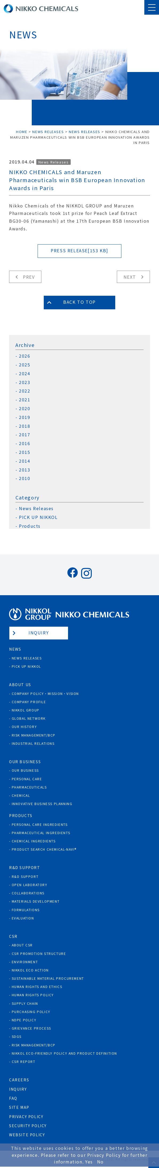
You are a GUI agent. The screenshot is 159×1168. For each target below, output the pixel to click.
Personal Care (27, 779)
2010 (24, 478)
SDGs (17, 1036)
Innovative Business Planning (42, 803)
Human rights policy (33, 995)
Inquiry (39, 632)
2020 (24, 408)
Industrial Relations (33, 743)
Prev (29, 277)
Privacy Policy (26, 1116)
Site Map (19, 1107)
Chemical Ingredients (34, 841)
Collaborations (28, 893)
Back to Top (79, 302)
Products (30, 526)
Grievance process (31, 1028)
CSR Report (23, 1061)
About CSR (22, 945)
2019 (24, 417)
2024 (24, 373)
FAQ (13, 1098)
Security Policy (28, 1125)
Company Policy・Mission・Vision (45, 693)
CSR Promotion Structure (39, 953)
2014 (24, 461)
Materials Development (36, 901)
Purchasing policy (31, 1011)
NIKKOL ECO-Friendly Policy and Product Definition (64, 1053)
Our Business (25, 770)
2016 (24, 443)
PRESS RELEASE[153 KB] (79, 250)
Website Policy (27, 1134)
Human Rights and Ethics (37, 986)
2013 (24, 470)
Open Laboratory (29, 884)
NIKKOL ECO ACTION (30, 970)
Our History (24, 726)
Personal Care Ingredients (40, 824)
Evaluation (23, 918)
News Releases (53, 162)
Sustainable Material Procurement (48, 978)
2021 (24, 399)
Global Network (29, 718)
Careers (19, 1079)
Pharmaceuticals (29, 787)
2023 (24, 382)
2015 (24, 452)
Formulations (26, 909)
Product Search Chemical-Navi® (44, 849)
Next (130, 277)
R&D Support (25, 876)
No (100, 1161)
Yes (89, 1161)
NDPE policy (24, 1020)
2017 (24, 434)
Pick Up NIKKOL (26, 666)
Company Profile (29, 701)
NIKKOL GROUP (25, 710)
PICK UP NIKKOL (38, 517)
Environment (25, 961)
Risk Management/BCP (33, 735)
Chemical (21, 795)
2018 (24, 426)
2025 (24, 364)
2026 (24, 356)
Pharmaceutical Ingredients (41, 832)
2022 (24, 391)
